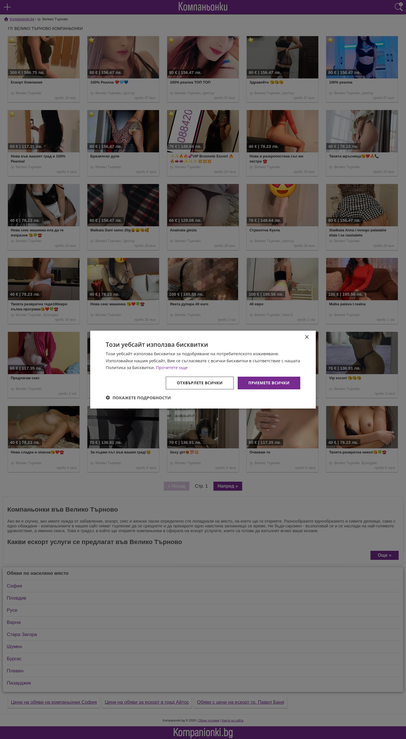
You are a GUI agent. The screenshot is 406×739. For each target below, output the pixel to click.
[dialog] (203, 369)
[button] (138, 397)
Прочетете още (171, 367)
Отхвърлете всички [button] (200, 382)
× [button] (306, 337)
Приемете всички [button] (269, 382)
